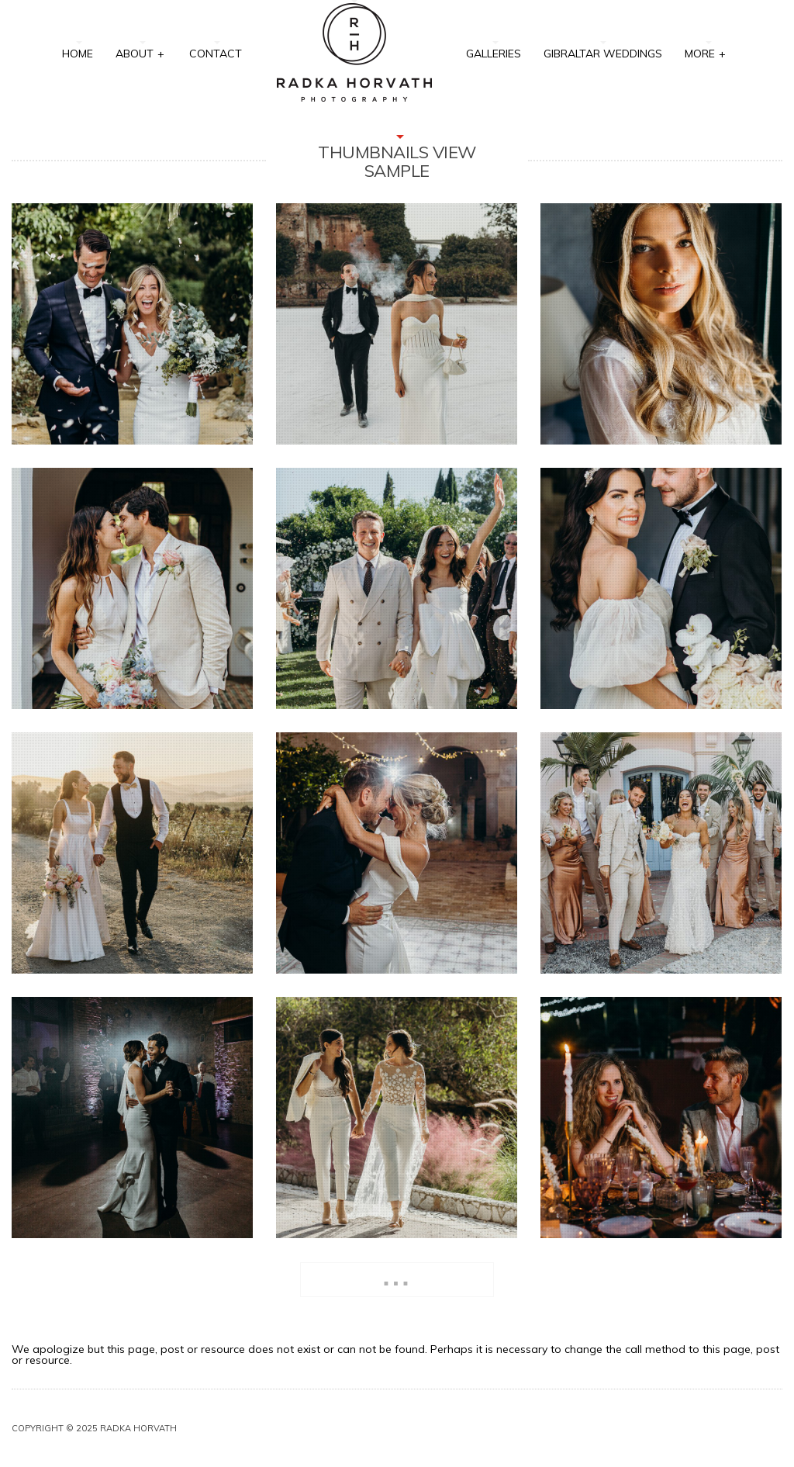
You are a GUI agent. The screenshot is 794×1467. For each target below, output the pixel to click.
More (706, 52)
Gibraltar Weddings (603, 54)
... (396, 1276)
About (140, 52)
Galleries (493, 54)
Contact (215, 54)
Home (77, 54)
